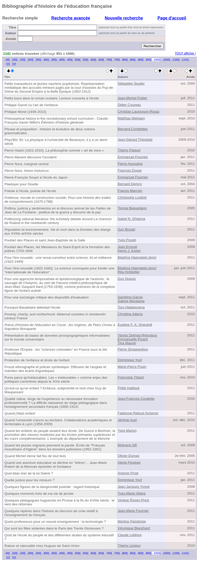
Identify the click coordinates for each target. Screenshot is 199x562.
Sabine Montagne (131, 301)
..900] (139, 59)
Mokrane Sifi (127, 445)
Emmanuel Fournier (133, 157)
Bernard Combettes (133, 129)
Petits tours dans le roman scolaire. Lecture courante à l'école (51, 98)
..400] (61, 59)
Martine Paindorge (132, 521)
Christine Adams (130, 314)
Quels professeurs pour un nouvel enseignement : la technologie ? (55, 522)
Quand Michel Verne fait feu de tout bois (35, 456)
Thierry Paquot (129, 150)
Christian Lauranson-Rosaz (139, 111)
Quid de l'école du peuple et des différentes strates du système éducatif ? (59, 537)
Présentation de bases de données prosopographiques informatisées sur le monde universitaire (57, 337)
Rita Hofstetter (129, 272)
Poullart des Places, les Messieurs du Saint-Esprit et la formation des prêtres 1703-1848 (57, 249)
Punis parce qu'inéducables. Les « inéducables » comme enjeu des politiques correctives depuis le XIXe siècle (55, 379)
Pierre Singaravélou (133, 349)
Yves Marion (127, 430)
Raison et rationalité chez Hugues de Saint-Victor (42, 546)
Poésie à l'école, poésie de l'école (30, 191)
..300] (45, 59)
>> (14, 63)
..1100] (175, 59)
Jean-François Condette (136, 399)
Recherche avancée (70, 18)
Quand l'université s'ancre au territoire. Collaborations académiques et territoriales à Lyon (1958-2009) (58, 422)
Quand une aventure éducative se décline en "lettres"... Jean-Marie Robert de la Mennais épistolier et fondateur (55, 465)
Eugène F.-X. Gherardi (135, 325)
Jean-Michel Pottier (132, 98)
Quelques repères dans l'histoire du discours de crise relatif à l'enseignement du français (51, 513)
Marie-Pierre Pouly (132, 367)
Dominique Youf (130, 360)
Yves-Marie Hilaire (132, 493)
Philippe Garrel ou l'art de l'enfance (31, 105)
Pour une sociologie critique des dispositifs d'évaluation (46, 297)
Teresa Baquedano (132, 208)
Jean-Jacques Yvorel (134, 487)
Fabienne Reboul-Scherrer (138, 413)
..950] (147, 59)
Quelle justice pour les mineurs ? (29, 480)
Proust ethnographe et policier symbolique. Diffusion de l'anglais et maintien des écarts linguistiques (55, 369)
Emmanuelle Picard (133, 339)
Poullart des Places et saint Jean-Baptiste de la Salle (44, 240)
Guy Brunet (126, 229)
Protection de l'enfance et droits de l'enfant (36, 360)
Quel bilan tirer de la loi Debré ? (28, 473)
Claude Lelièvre (130, 535)
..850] (132, 59)
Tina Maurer (127, 343)
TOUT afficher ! (185, 53)
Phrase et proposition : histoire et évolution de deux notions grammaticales (49, 131)
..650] (100, 59)
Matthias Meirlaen (131, 118)
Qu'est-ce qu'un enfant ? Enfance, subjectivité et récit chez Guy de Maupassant (55, 390)
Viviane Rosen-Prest (133, 500)
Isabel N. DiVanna (131, 219)
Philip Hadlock (128, 388)
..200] (29, 59)
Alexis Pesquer (129, 462)
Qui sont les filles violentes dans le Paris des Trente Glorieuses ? (54, 528)
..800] (124, 59)
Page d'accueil (172, 18)
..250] (37, 59)
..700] (108, 59)
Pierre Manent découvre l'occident (30, 157)
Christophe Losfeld (132, 197)
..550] (84, 59)
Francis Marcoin (130, 191)
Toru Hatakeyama (131, 307)
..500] (76, 59)
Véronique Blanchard (134, 528)
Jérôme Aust (127, 420)
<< (8, 63)
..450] (69, 59)
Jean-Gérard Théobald (135, 139)
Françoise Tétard (131, 377)
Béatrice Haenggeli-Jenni (137, 257)
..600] (92, 59)
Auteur (10, 33)
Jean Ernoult (127, 247)
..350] (53, 59)
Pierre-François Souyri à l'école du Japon (35, 177)
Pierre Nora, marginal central (26, 164)
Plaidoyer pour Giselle (21, 184)
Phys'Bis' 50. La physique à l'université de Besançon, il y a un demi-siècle (56, 142)
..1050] (166, 59)
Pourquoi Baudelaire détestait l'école (32, 307)
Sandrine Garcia (130, 297)
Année (10, 39)
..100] (13, 59)
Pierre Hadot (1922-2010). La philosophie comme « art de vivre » (54, 150)
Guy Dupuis (127, 279)
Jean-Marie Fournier (133, 511)
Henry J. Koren (129, 251)
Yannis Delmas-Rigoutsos (137, 335)
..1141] (184, 59)
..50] (7, 59)
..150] (21, 59)
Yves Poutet (127, 240)
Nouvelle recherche (124, 18)
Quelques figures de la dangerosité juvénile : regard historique (52, 487)
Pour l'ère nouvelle (58, 259)
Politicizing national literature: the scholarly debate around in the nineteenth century (57, 221)
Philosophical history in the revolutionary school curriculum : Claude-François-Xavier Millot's (56, 120)
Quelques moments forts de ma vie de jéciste (39, 494)
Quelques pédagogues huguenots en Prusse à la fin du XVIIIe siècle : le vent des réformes (59, 502)
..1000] (156, 59)
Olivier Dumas (128, 456)
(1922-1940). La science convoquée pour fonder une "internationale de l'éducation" (59, 270)
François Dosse (130, 170)
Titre (12, 27)
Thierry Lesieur (129, 545)
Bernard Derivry (130, 184)
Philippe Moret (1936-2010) (25, 112)
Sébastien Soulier (131, 83)
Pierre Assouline (130, 164)
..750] (116, 59)
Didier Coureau (129, 105)
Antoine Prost (128, 473)
